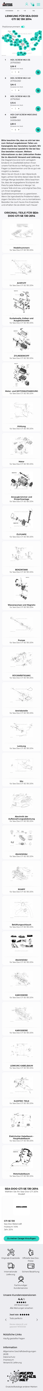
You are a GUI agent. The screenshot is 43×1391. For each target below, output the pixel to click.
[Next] (24, 11)
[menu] (38, 4)
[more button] (18, 72)
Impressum (8, 1360)
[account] (27, 4)
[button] (21, 1206)
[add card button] (38, 72)
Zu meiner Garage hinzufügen (21, 1238)
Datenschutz (9, 1357)
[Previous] (18, 11)
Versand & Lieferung (12, 1363)
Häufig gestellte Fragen (14, 1338)
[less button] (12, 72)
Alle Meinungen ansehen (21, 1308)
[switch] (23, 27)
